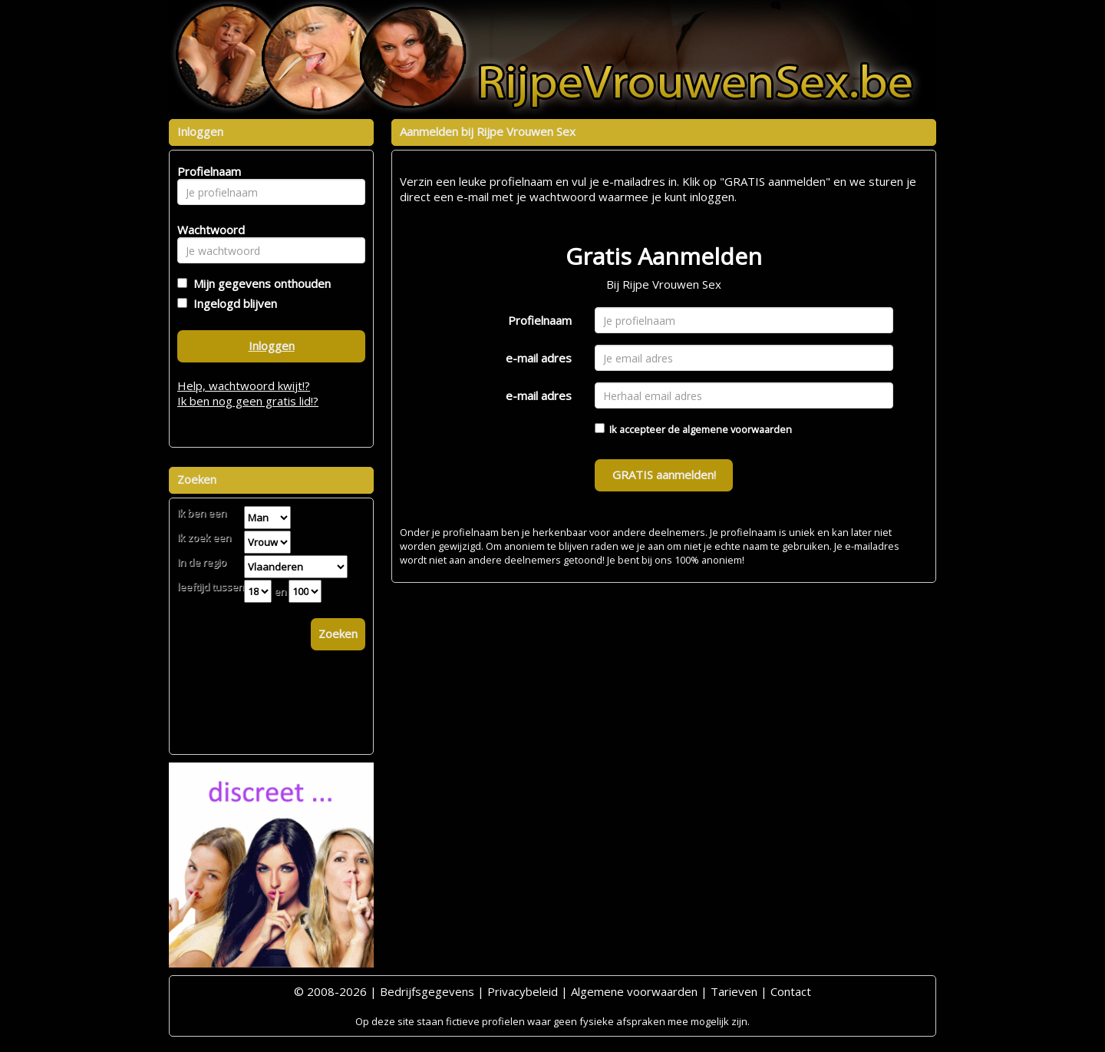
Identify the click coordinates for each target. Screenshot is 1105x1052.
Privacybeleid (522, 991)
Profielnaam (540, 320)
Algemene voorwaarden (634, 991)
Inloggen (272, 345)
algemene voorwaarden (737, 429)
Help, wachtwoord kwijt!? (243, 385)
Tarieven (734, 991)
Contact (790, 991)
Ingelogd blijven (232, 303)
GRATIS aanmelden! (664, 474)
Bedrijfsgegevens (427, 991)
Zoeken (338, 633)
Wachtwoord (206, 229)
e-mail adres (539, 358)
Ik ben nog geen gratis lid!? (247, 401)
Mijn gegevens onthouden (259, 283)
